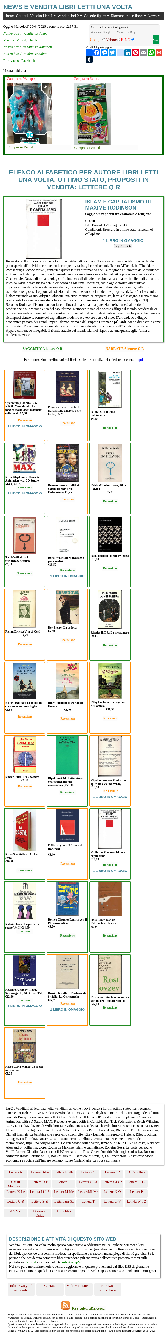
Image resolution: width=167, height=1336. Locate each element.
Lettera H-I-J (136, 1182)
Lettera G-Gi (88, 1182)
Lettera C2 (112, 1172)
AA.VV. (15, 1211)
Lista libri (64, 1211)
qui (140, 360)
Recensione (25, 420)
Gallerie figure (96, 16)
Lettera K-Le (15, 1192)
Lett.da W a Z (136, 1201)
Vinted (31, 1262)
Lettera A (15, 1172)
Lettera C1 (88, 1172)
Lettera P (136, 1192)
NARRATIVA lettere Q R (125, 349)
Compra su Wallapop (21, 79)
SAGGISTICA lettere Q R (42, 349)
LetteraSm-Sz (64, 1201)
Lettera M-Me (64, 1192)
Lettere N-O (112, 1192)
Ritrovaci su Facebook (19, 61)
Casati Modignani (16, 1184)
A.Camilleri (136, 1172)
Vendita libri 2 (70, 16)
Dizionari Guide (40, 1213)
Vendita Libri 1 (42, 16)
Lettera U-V (112, 1201)
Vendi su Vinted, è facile (20, 40)
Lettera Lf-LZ (40, 1192)
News (153, 16)
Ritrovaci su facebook (108, 1288)
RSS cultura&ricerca (88, 1308)
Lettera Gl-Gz (112, 1182)
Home (9, 16)
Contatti (22, 16)
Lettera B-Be (40, 1172)
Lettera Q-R (15, 1201)
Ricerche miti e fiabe (128, 16)
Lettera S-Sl (39, 1201)
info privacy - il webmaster (21, 1288)
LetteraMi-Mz (88, 1192)
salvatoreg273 (72, 1262)
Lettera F (64, 1182)
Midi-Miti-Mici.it (79, 1286)
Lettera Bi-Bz (64, 1172)
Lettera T (88, 1201)
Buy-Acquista (123, 246)
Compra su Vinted (20, 147)
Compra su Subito (86, 79)
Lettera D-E (40, 1182)
